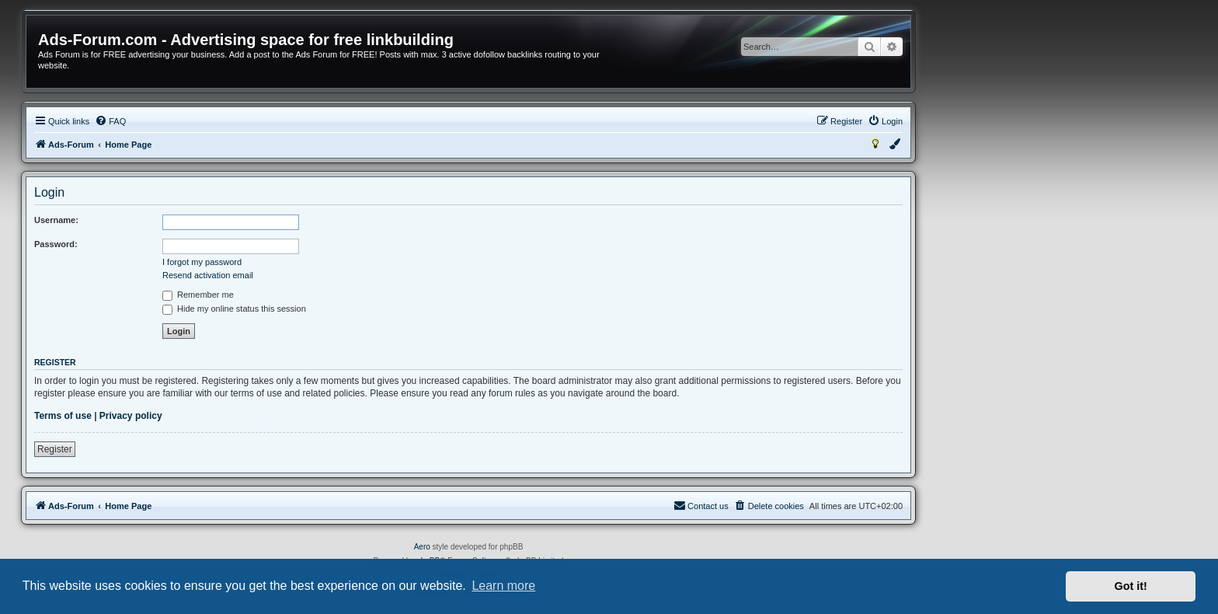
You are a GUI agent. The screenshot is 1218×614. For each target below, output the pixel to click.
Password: (56, 244)
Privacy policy (130, 415)
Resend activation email (207, 275)
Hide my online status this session (234, 308)
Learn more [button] (503, 585)
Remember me (198, 294)
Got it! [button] (1131, 586)
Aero (422, 546)
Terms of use (63, 415)
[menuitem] (110, 121)
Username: (56, 220)
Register (54, 449)
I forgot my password (202, 262)
